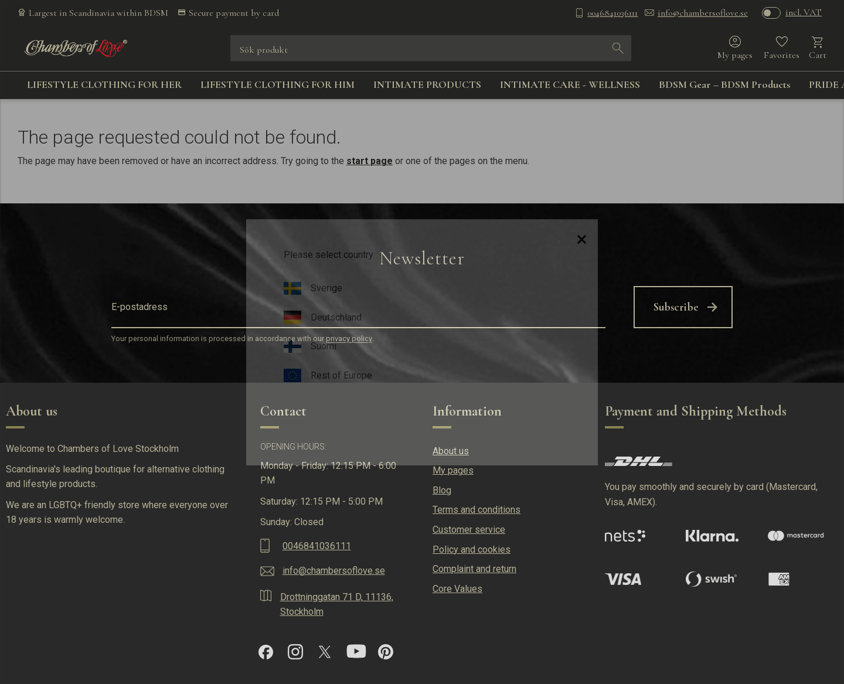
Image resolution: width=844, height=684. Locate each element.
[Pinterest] (385, 652)
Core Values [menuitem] (457, 588)
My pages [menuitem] (453, 470)
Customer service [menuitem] (469, 529)
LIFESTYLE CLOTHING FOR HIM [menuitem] (277, 84)
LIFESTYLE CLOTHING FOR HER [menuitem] (104, 84)
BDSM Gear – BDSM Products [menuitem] (724, 84)
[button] (781, 48)
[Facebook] (265, 652)
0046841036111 (612, 13)
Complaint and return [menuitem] (474, 568)
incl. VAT (803, 12)
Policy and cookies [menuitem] (472, 549)
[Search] (618, 48)
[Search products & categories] (422, 48)
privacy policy (349, 339)
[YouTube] (356, 651)
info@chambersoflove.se (703, 13)
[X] (325, 652)
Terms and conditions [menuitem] (476, 509)
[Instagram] (295, 652)
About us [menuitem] (451, 451)
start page (369, 160)
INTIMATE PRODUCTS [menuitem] (427, 84)
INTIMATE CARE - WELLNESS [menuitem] (570, 84)
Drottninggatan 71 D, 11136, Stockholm (336, 604)
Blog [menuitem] (442, 490)
